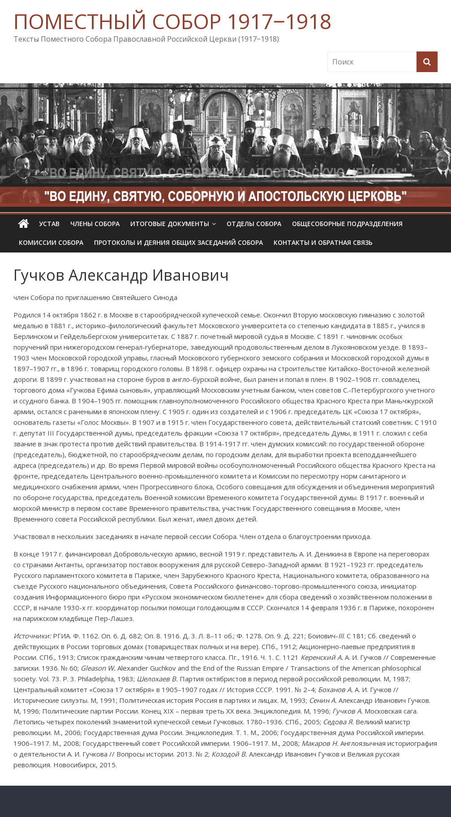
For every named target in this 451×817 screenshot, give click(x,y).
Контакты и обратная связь (323, 242)
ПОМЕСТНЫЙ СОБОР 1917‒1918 (172, 21)
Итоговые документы (169, 223)
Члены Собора (95, 223)
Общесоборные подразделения (347, 223)
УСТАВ (49, 223)
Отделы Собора (254, 223)
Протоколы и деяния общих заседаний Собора (178, 242)
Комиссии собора (51, 242)
